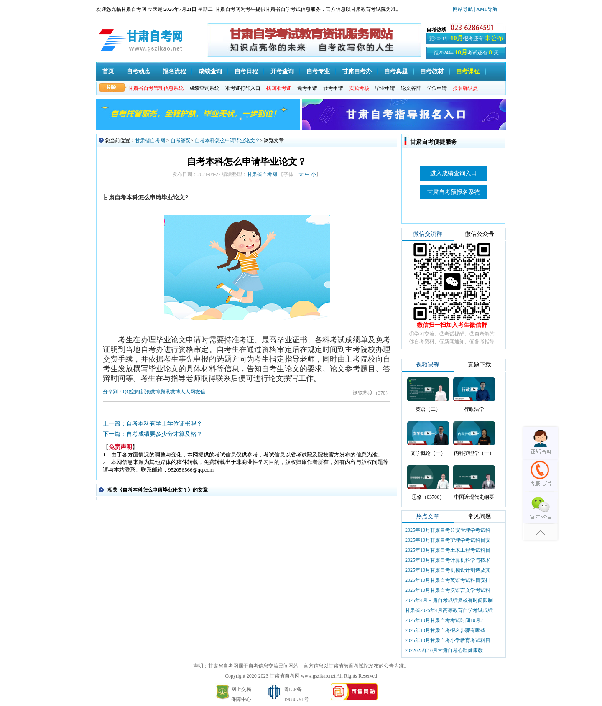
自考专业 (318, 71)
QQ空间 (131, 392)
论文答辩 (411, 88)
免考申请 (307, 88)
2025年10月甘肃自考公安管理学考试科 (447, 530)
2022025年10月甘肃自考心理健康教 (444, 650)
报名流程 (174, 71)
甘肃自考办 (357, 71)
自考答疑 (181, 140)
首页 (108, 71)
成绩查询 (210, 71)
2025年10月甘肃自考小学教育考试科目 (447, 640)
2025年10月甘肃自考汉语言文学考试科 (447, 590)
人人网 (187, 392)
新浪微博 (150, 392)
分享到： (113, 392)
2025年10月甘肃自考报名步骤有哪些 (445, 630)
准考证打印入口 (242, 88)
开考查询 (282, 71)
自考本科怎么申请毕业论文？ (227, 140)
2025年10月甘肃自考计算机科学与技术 (447, 560)
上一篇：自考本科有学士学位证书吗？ (152, 424)
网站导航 (463, 9)
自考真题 (396, 71)
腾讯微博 (170, 392)
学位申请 (437, 88)
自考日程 (246, 71)
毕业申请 (385, 88)
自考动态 (138, 71)
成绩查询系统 (204, 88)
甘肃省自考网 (150, 140)
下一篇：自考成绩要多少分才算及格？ (152, 434)
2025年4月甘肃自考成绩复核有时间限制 (449, 600)
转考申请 (333, 88)
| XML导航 (485, 9)
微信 (200, 392)
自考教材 (432, 71)
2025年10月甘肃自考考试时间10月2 (444, 620)
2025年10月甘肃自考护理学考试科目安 (447, 540)
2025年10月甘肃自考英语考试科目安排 (447, 580)
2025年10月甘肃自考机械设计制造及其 (447, 570)
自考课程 (468, 71)
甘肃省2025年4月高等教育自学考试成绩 (449, 610)
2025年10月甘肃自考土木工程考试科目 (447, 550)
